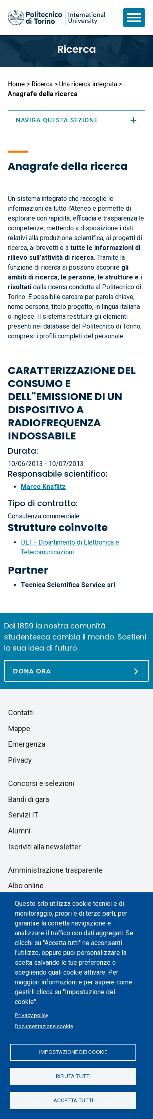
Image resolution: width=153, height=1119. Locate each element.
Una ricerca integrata (88, 84)
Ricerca (76, 49)
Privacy (20, 760)
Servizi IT (23, 815)
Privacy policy (31, 1015)
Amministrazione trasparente (55, 870)
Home (16, 84)
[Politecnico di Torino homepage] (56, 17)
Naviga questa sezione (76, 120)
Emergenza (26, 744)
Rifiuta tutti (73, 1076)
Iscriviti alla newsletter (44, 846)
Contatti (21, 712)
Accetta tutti (73, 1100)
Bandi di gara (28, 799)
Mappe (19, 728)
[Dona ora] (76, 671)
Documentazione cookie (44, 1026)
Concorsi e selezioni (41, 783)
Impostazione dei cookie (73, 1052)
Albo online (26, 885)
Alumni (19, 830)
